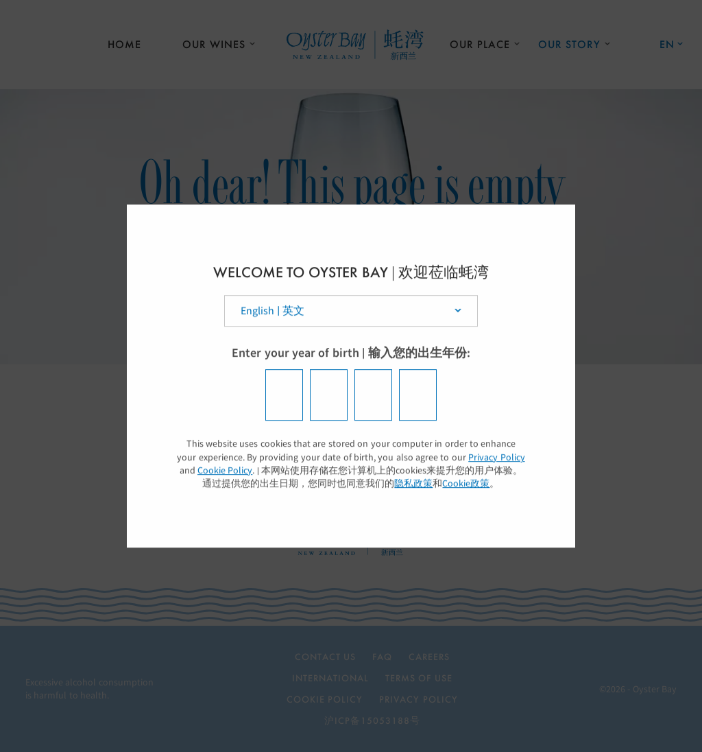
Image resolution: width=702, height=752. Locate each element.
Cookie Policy (224, 470)
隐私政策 (413, 483)
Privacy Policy (496, 457)
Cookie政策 (465, 483)
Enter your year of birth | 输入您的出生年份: (351, 353)
